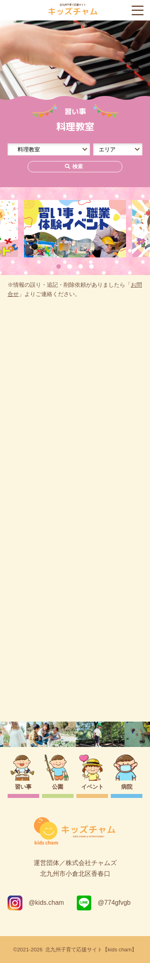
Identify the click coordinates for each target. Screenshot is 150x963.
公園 (57, 786)
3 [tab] (80, 266)
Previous (9, 231)
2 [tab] (69, 266)
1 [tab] (58, 266)
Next (140, 231)
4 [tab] (91, 266)
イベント (92, 786)
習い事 (23, 786)
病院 (126, 786)
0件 (19, 393)
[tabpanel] (75, 228)
